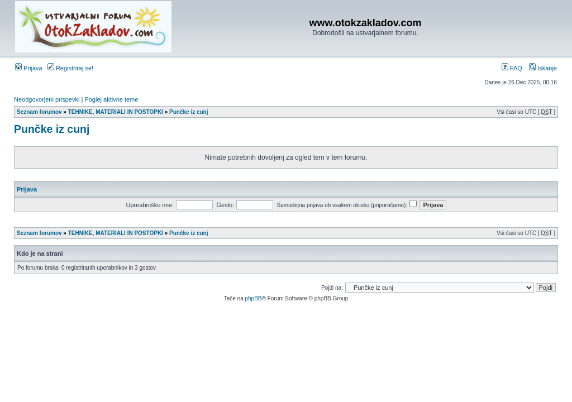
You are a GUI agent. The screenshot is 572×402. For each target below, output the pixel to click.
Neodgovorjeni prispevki (46, 99)
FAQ (512, 68)
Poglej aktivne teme (111, 99)
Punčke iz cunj (188, 112)
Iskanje (543, 68)
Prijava (28, 68)
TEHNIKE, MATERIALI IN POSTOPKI (115, 112)
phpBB (253, 298)
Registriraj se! (70, 68)
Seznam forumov (39, 112)
